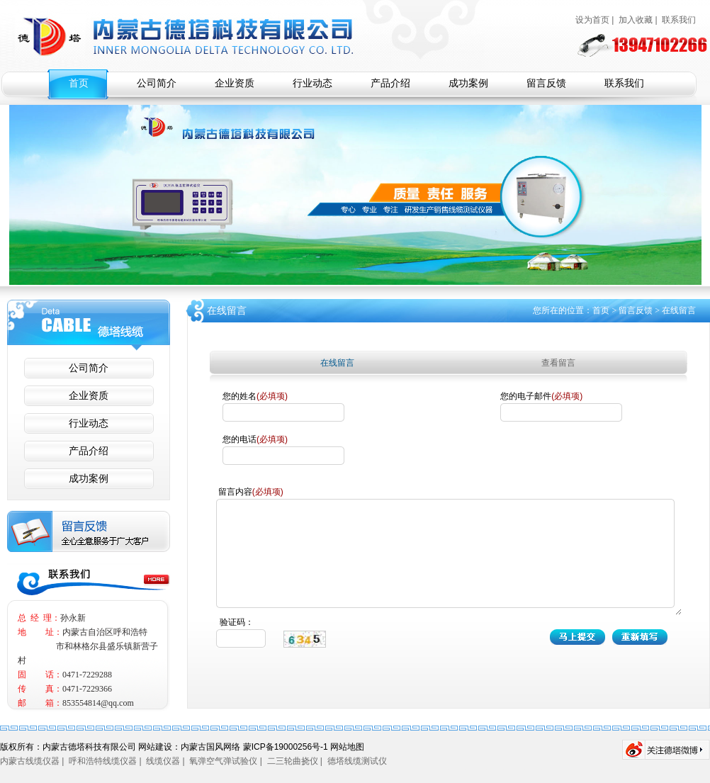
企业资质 (234, 83)
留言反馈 (546, 83)
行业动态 (312, 83)
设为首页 (592, 20)
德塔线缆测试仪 (357, 761)
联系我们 (679, 20)
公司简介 (156, 83)
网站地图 (347, 747)
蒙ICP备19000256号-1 (285, 747)
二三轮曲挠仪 (292, 761)
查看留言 (558, 363)
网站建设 (155, 747)
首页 (79, 83)
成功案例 (468, 83)
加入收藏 (636, 20)
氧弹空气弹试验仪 (223, 761)
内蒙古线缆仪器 (30, 761)
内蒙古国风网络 (211, 747)
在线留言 (337, 363)
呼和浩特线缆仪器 (103, 761)
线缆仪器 (163, 761)
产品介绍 (390, 83)
